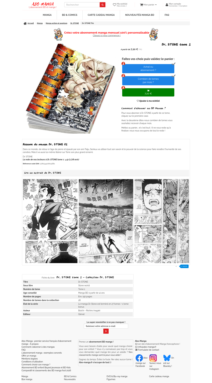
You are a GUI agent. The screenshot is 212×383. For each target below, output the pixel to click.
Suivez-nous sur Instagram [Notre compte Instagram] (155, 363)
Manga (47, 15)
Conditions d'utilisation (32, 361)
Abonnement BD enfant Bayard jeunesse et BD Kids (46, 367)
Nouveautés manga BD (139, 15)
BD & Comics (69, 15)
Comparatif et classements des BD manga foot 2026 (46, 370)
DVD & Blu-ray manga (117, 376)
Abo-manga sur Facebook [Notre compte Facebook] (142, 362)
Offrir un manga (28, 356)
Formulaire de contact (148, 350)
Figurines (111, 379)
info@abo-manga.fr (147, 347)
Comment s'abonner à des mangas (38, 347)
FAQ (167, 15)
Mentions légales (29, 359)
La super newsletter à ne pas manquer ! (106, 327)
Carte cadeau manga (101, 15)
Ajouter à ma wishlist (148, 101)
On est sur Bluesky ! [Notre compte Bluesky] (168, 362)
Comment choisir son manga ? (35, 364)
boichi (185, 266)
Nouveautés (70, 379)
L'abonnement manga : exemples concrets (41, 353)
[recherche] (82, 4)
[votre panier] (148, 4)
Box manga (26, 379)
